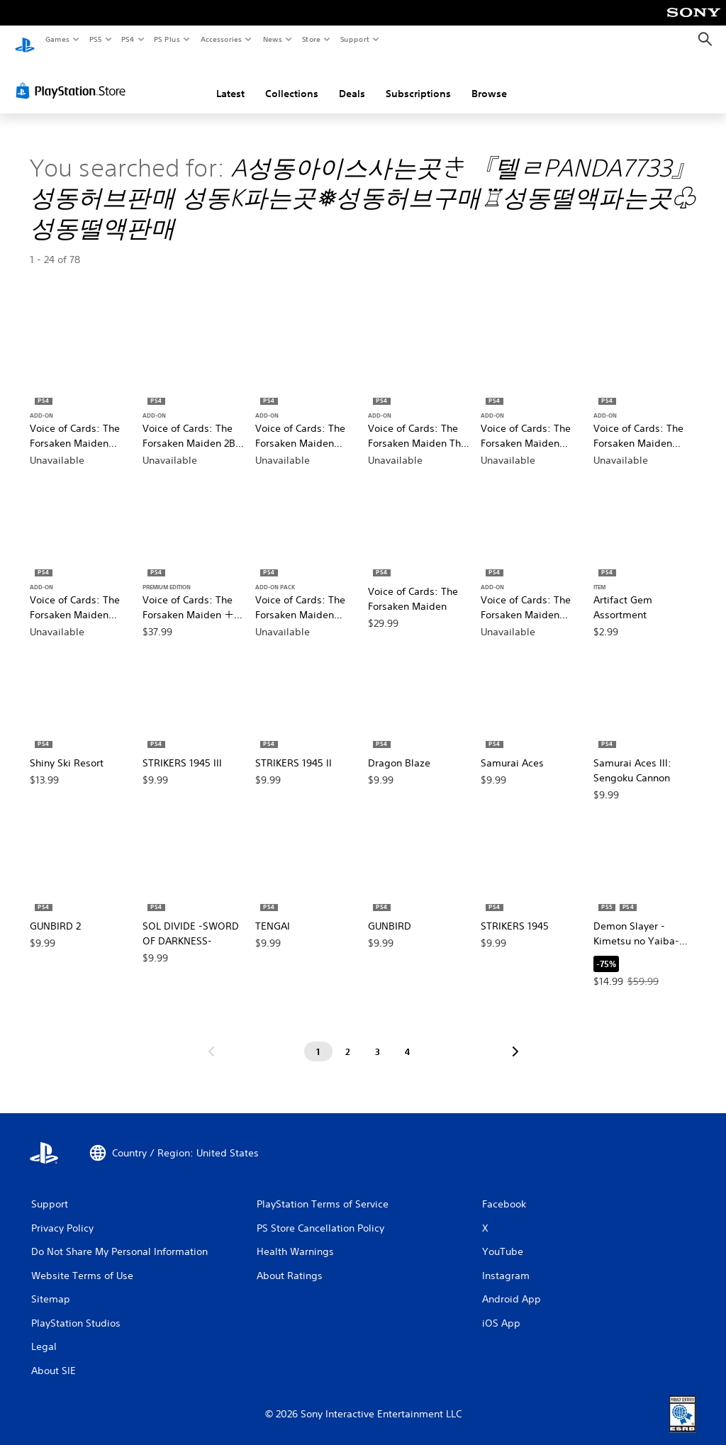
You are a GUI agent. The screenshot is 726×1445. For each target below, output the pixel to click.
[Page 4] (407, 1038)
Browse (489, 80)
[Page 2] (348, 1038)
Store (310, 39)
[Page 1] (318, 1038)
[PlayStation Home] (25, 40)
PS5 (95, 39)
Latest (230, 80)
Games (57, 39)
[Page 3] (378, 1038)
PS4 (128, 39)
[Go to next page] (515, 1038)
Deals (352, 80)
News (272, 39)
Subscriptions (418, 80)
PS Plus (167, 39)
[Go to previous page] (211, 1038)
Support (354, 39)
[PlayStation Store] (73, 77)
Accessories (220, 39)
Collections (291, 80)
